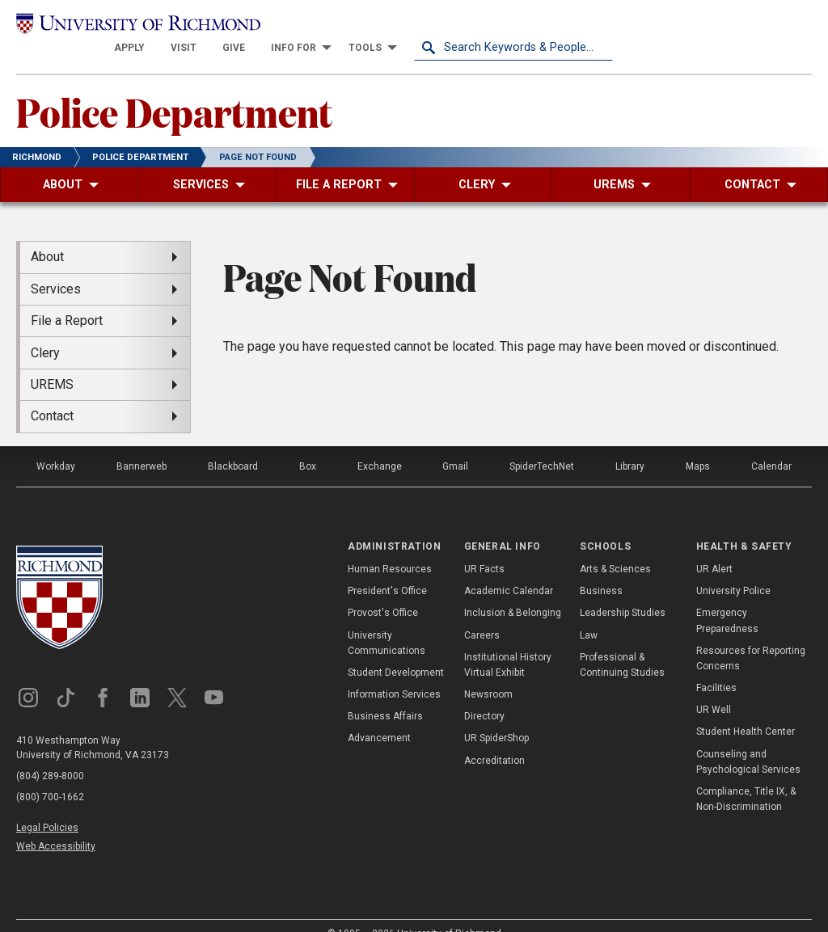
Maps (698, 444)
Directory (484, 695)
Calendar (771, 444)
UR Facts (484, 547)
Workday (55, 444)
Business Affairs (385, 695)
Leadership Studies (622, 591)
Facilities (716, 666)
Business (601, 570)
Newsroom (488, 672)
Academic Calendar (508, 570)
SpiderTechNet (541, 444)
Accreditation (494, 738)
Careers (482, 613)
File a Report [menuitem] (67, 299)
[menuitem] (328, 26)
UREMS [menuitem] (52, 362)
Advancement (379, 717)
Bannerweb (141, 444)
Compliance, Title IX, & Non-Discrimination (746, 777)
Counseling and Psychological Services (748, 740)
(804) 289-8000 (50, 754)
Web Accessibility (55, 824)
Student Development (396, 650)
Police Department (174, 89)
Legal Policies (47, 806)
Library (629, 444)
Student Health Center (745, 710)
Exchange (379, 444)
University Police (733, 570)
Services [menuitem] (56, 267)
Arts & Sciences (615, 547)
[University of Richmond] (115, 26)
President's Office (387, 570)
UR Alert (714, 547)
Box (307, 444)
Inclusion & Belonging (512, 591)
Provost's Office (383, 591)
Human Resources (390, 547)
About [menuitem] (47, 235)
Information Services (394, 672)
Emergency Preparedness (727, 599)
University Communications (386, 621)
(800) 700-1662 (50, 775)
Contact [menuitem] (52, 395)
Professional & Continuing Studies (622, 643)
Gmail (455, 444)
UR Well (713, 688)
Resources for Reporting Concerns (750, 636)
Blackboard (233, 444)
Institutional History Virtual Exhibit (507, 643)
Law (589, 613)
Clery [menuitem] (45, 331)
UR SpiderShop (496, 717)
